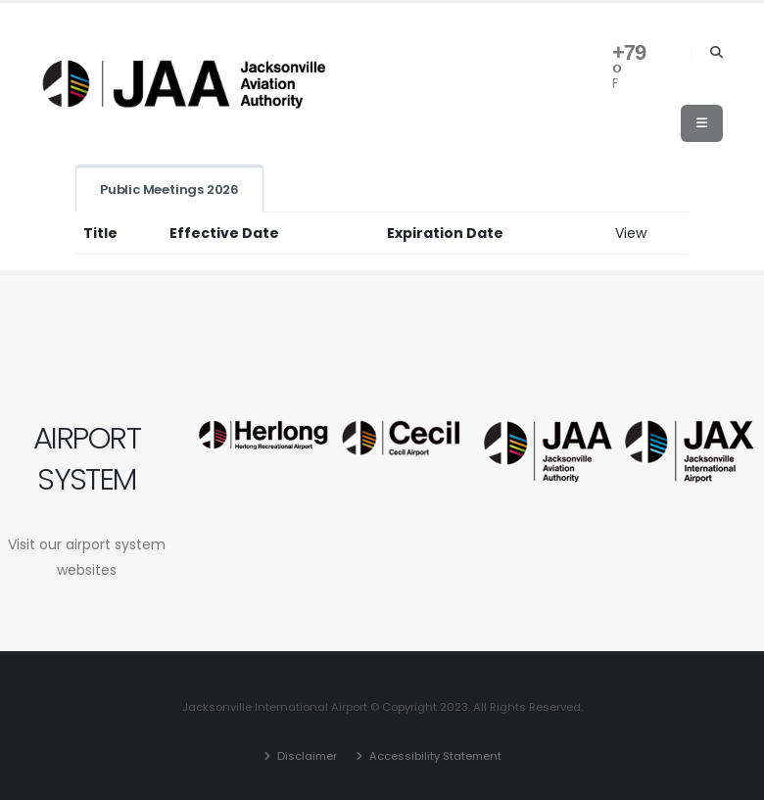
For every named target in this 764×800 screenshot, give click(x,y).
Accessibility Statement (433, 756)
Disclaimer (305, 756)
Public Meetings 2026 (169, 189)
